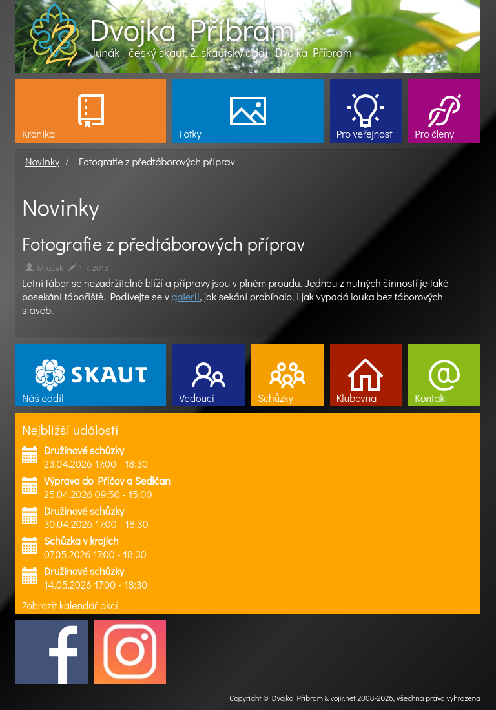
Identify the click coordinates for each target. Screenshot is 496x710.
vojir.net (343, 698)
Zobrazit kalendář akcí (70, 605)
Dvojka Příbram (192, 29)
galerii (186, 296)
